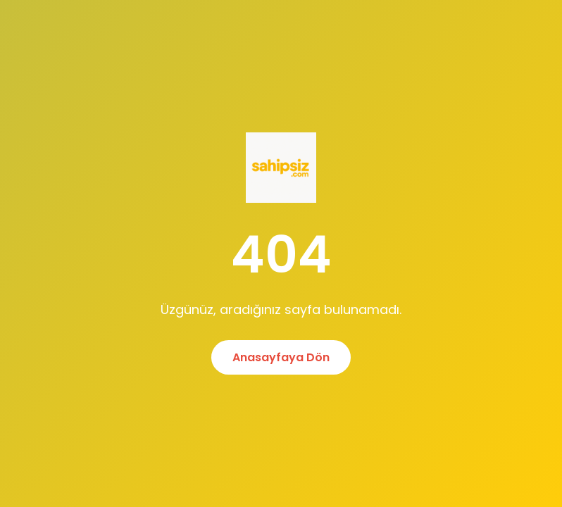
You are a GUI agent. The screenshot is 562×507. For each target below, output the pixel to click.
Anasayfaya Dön (281, 357)
